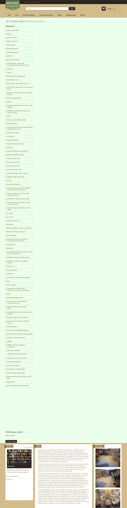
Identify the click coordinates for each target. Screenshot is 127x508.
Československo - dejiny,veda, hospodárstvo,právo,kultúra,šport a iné (18, 64)
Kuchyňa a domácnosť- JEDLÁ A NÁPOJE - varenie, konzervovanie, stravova (19, 188)
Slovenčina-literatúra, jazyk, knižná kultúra (17, 307)
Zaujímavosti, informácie (14, 362)
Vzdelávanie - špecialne (17, 21)
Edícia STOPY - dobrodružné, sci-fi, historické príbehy (20, 88)
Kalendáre (10, 147)
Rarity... (9, 294)
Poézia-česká (10, 266)
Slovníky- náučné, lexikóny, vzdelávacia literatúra (18, 322)
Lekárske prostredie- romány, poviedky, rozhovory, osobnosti (18, 194)
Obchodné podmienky (14, 490)
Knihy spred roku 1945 (13, 166)
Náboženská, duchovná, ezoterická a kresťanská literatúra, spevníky (17, 240)
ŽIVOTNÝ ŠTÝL (11, 382)
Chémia (9, 72)
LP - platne (10, 213)
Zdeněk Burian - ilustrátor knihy (16, 369)
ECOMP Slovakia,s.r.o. (28, 506)
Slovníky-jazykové (12, 326)
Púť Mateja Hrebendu (12, 440)
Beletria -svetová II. (12, 41)
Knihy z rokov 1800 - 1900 (14, 169)
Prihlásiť (27, 2)
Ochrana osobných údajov (15, 496)
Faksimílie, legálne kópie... (14, 98)
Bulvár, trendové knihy (13, 59)
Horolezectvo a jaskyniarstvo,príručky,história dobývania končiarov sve (20, 128)
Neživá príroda (11, 244)
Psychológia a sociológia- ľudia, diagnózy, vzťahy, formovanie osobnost (18, 289)
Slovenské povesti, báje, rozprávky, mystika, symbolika (19, 313)
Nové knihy (10, 248)
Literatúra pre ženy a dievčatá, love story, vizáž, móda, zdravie (18, 203)
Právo (8, 281)
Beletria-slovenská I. (12, 48)
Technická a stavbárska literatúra (16, 337)
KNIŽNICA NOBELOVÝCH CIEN (16, 177)
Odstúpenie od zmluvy (37, 490)
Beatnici (9, 34)
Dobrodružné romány (13, 80)
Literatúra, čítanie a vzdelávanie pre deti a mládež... (18, 208)
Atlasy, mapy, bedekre (13, 30)
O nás (9, 488)
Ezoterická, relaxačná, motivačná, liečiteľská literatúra (19, 93)
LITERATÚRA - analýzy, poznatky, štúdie (18, 199)
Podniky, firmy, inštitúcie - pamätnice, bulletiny (17, 261)
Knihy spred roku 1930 (13, 162)
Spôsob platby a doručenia (15, 493)
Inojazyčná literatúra (12, 140)
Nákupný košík (35, 2)
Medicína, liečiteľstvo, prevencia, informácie (19, 228)
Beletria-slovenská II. (13, 52)
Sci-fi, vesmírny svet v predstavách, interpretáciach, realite (17, 302)
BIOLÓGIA (10, 56)
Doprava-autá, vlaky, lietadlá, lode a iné (18, 83)
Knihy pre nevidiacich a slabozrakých (17, 151)
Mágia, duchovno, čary (13, 220)
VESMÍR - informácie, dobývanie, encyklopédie (16, 345)
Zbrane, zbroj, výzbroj (13, 365)
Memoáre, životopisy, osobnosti (16, 231)
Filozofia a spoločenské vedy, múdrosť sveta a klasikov (19, 106)
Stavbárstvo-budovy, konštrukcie (17, 354)
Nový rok (9, 443)
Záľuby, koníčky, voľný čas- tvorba (16, 358)
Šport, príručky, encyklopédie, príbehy (17, 330)
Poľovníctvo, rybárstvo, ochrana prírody (18, 277)
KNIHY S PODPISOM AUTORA (15, 155)
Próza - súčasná (11, 285)
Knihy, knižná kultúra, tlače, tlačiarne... (18, 173)
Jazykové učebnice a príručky (15, 143)
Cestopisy (10, 69)
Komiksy (9, 180)
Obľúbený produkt (13, 392)
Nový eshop (10, 430)
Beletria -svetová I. (12, 37)
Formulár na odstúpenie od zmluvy (40, 488)
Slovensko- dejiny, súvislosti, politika (17, 317)
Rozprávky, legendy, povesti (15, 297)
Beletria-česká (11, 45)
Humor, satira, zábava (13, 132)
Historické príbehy (12, 123)
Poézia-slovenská (12, 270)
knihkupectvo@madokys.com (90, 498)
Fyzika (9, 116)
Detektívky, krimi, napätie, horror (16, 76)
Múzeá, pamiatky (11, 235)
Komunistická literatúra (13, 184)
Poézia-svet (10, 273)
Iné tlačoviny (10, 136)
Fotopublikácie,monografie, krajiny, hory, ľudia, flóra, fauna (18, 111)
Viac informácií (28, 412)
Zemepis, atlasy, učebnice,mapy (16, 373)
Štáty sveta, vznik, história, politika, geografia (20, 334)
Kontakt (33, 493)
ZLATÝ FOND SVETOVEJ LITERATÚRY (18, 385)
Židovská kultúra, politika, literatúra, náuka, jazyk (19, 377)
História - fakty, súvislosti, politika (16, 120)
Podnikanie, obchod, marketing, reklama (18, 257)
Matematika (10, 224)
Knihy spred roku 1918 (13, 158)
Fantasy (9, 101)
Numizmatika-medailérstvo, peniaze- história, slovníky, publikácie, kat (19, 252)
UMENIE (9, 341)
